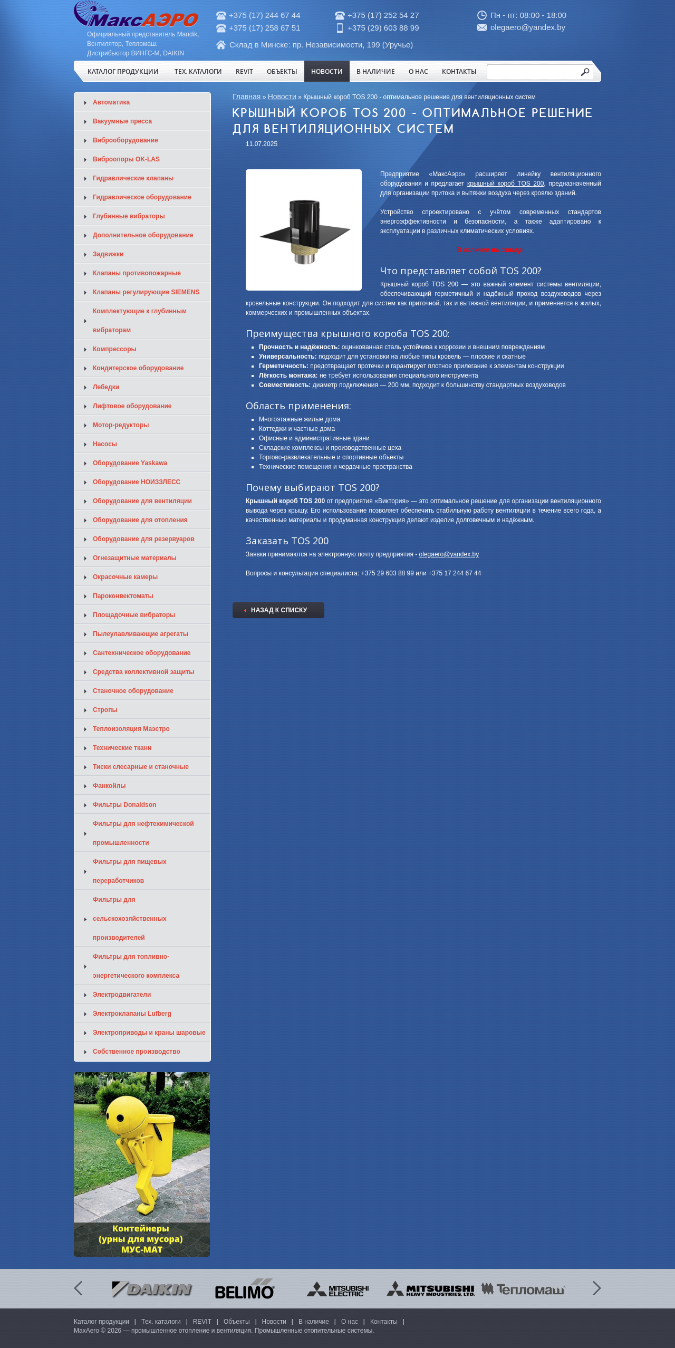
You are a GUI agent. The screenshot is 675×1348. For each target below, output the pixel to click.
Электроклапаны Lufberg (132, 1013)
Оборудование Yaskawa (130, 463)
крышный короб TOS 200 (505, 183)
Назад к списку (279, 610)
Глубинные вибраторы (129, 216)
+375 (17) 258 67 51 (265, 27)
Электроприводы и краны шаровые (149, 1032)
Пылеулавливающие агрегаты (140, 634)
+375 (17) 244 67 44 (265, 15)
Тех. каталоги (198, 71)
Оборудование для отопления (140, 520)
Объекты (282, 71)
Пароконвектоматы (123, 596)
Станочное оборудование (133, 691)
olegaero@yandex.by (527, 27)
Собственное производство (136, 1051)
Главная (247, 96)
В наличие (375, 71)
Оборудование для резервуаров (144, 539)
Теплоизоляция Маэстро (131, 729)
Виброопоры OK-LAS (126, 159)
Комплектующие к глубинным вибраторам (140, 320)
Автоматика (111, 102)
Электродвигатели (122, 994)
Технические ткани (122, 748)
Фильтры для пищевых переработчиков (130, 871)
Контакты (459, 71)
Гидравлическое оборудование (142, 197)
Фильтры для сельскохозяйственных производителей (130, 918)
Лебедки (106, 387)
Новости (327, 71)
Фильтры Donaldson (124, 804)
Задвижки (108, 254)
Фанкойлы (109, 785)
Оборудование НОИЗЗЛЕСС (136, 482)
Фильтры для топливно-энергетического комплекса (136, 966)
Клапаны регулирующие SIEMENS (146, 292)
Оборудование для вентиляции (142, 501)
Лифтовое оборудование (132, 406)
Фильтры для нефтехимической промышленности (143, 833)
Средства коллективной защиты (144, 672)
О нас (418, 71)
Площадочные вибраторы (134, 615)
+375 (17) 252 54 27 (383, 15)
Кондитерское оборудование (138, 368)
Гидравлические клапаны (133, 178)
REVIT (244, 71)
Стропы (105, 710)
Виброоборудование (125, 140)
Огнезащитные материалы (135, 558)
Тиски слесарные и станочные (141, 767)
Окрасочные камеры (125, 577)
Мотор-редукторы (121, 425)
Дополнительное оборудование (143, 235)
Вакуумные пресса (122, 121)
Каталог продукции (123, 71)
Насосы (105, 444)
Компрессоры (115, 349)
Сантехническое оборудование (142, 653)
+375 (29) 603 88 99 (383, 27)
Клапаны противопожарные (137, 273)
